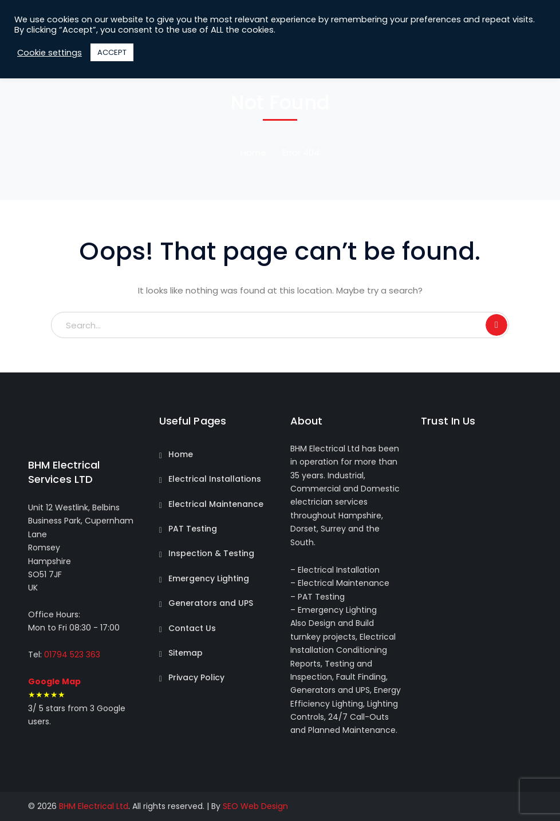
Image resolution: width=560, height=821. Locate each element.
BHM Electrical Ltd (93, 806)
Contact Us (192, 628)
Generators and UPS (210, 603)
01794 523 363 (71, 654)
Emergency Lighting (208, 578)
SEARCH (496, 325)
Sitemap (185, 653)
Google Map (54, 681)
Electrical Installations (214, 479)
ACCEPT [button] (112, 52)
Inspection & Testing (211, 553)
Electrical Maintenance (215, 504)
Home (253, 152)
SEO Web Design (255, 806)
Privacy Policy (196, 677)
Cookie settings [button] (49, 52)
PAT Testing (192, 528)
